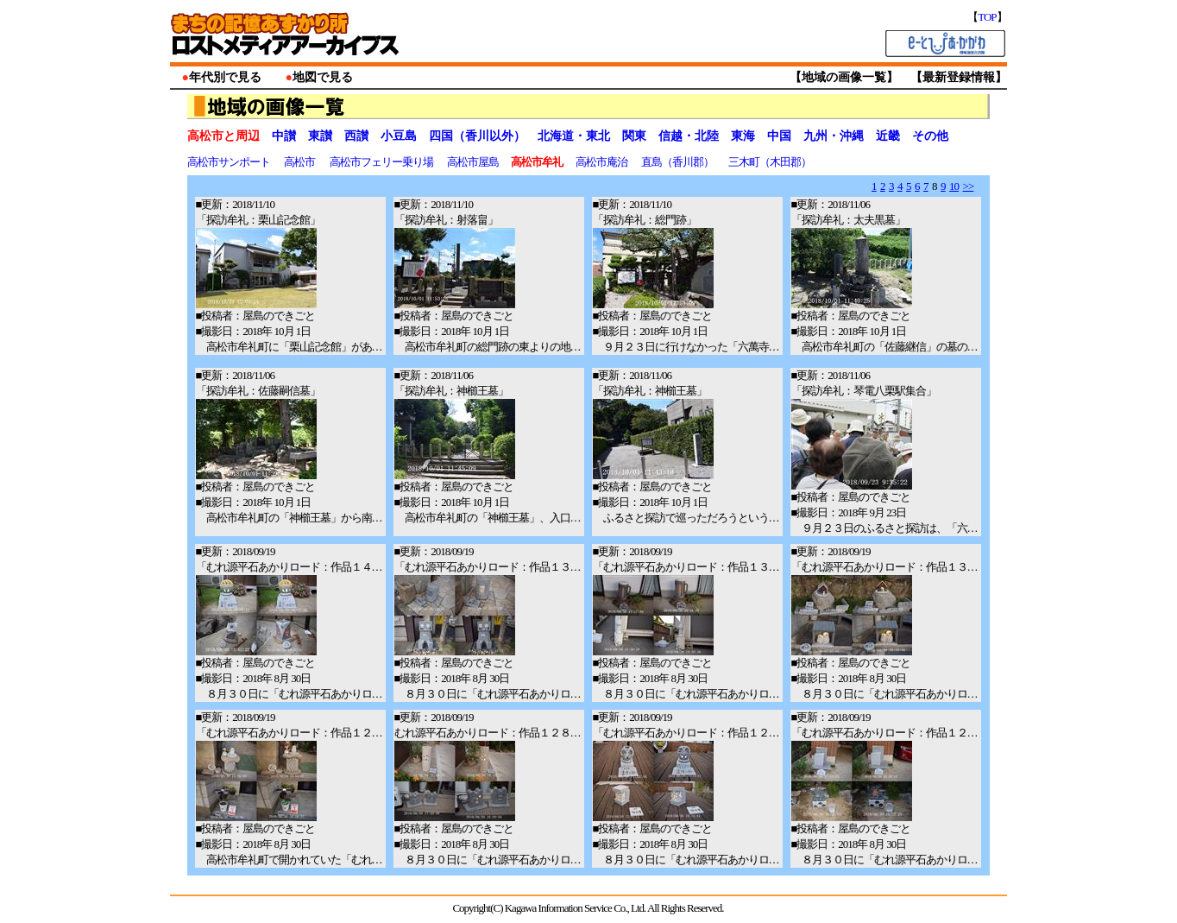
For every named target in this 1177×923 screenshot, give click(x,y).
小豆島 (399, 136)
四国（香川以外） (477, 136)
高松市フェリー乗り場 (382, 161)
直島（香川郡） (678, 161)
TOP (987, 16)
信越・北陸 (688, 136)
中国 (779, 136)
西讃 (356, 136)
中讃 (284, 136)
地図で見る (323, 77)
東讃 (320, 136)
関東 (634, 136)
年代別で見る (225, 77)
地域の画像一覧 (844, 77)
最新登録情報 (958, 77)
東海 (743, 136)
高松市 (300, 161)
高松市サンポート (229, 161)
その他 (930, 136)
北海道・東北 (574, 136)
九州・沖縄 (833, 136)
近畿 (888, 136)
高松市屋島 (473, 161)
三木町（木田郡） (770, 161)
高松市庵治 (602, 161)
